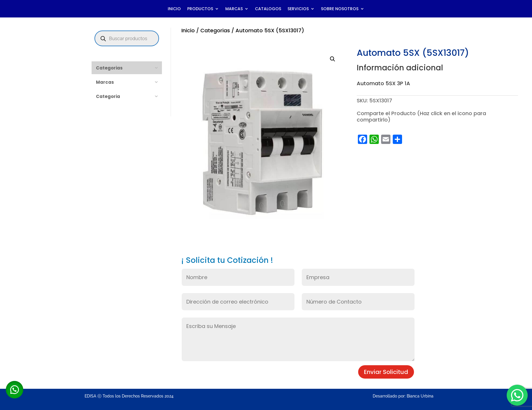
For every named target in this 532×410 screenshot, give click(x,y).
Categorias (215, 30)
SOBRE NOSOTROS (339, 9)
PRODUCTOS (200, 9)
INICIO (174, 9)
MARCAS (234, 9)
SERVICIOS (298, 9)
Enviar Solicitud (386, 372)
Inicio (188, 30)
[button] (332, 59)
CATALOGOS (268, 9)
